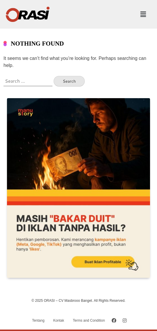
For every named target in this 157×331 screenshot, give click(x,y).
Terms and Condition (89, 320)
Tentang (38, 320)
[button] (143, 14)
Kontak (58, 320)
